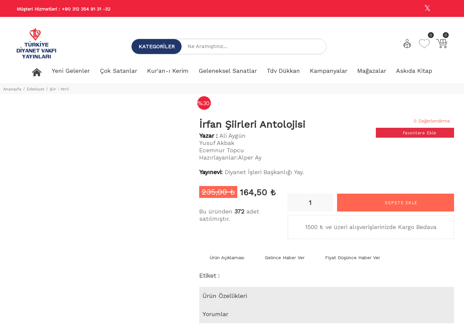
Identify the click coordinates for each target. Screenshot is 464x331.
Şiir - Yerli (59, 89)
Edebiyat (35, 89)
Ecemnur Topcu (221, 150)
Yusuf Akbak (216, 142)
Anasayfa (12, 89)
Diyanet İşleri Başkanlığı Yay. (264, 171)
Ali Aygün (232, 135)
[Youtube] (441, 9)
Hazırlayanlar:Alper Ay (230, 157)
